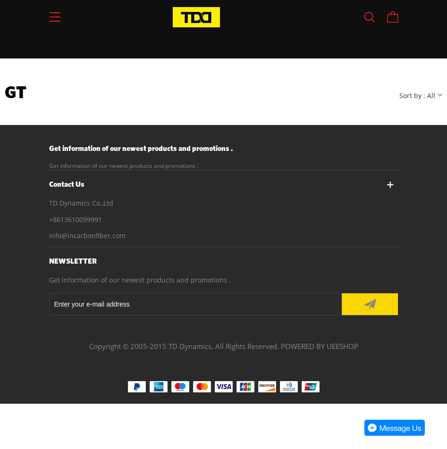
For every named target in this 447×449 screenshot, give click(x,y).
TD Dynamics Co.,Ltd (81, 203)
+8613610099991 (75, 219)
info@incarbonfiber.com (87, 235)
